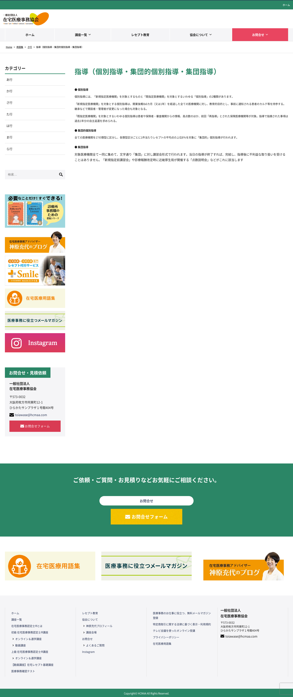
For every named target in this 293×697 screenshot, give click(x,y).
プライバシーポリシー (166, 637)
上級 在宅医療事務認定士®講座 (29, 651)
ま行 (9, 138)
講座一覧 (81, 34)
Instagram (88, 651)
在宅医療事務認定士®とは (26, 626)
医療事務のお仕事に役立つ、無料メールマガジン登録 (182, 616)
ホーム (286, 5)
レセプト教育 (140, 34)
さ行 (9, 103)
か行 (9, 91)
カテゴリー (15, 68)
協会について (199, 34)
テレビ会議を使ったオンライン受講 (174, 631)
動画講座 (20, 645)
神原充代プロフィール (99, 626)
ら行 (9, 149)
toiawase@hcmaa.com (31, 415)
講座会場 (91, 632)
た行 (9, 114)
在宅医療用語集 (162, 643)
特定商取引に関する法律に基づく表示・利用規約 (182, 625)
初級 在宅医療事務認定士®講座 (29, 632)
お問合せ (258, 34)
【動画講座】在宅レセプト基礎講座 (32, 664)
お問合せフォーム (37, 426)
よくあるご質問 (95, 645)
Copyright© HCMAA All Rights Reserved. (147, 692)
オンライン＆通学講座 (28, 639)
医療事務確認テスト (23, 670)
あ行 (9, 79)
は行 (9, 126)
